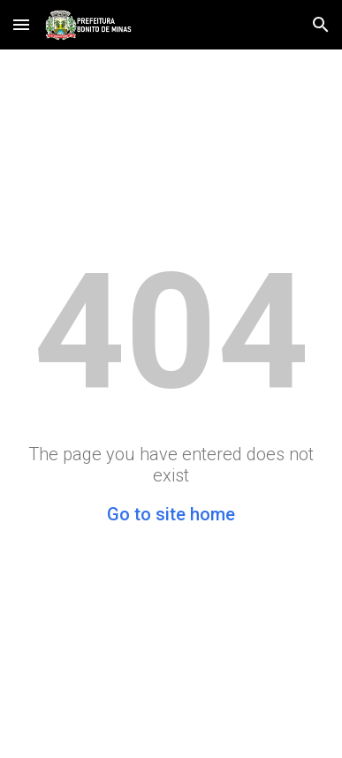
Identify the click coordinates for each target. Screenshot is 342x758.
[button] (21, 24)
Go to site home (171, 514)
